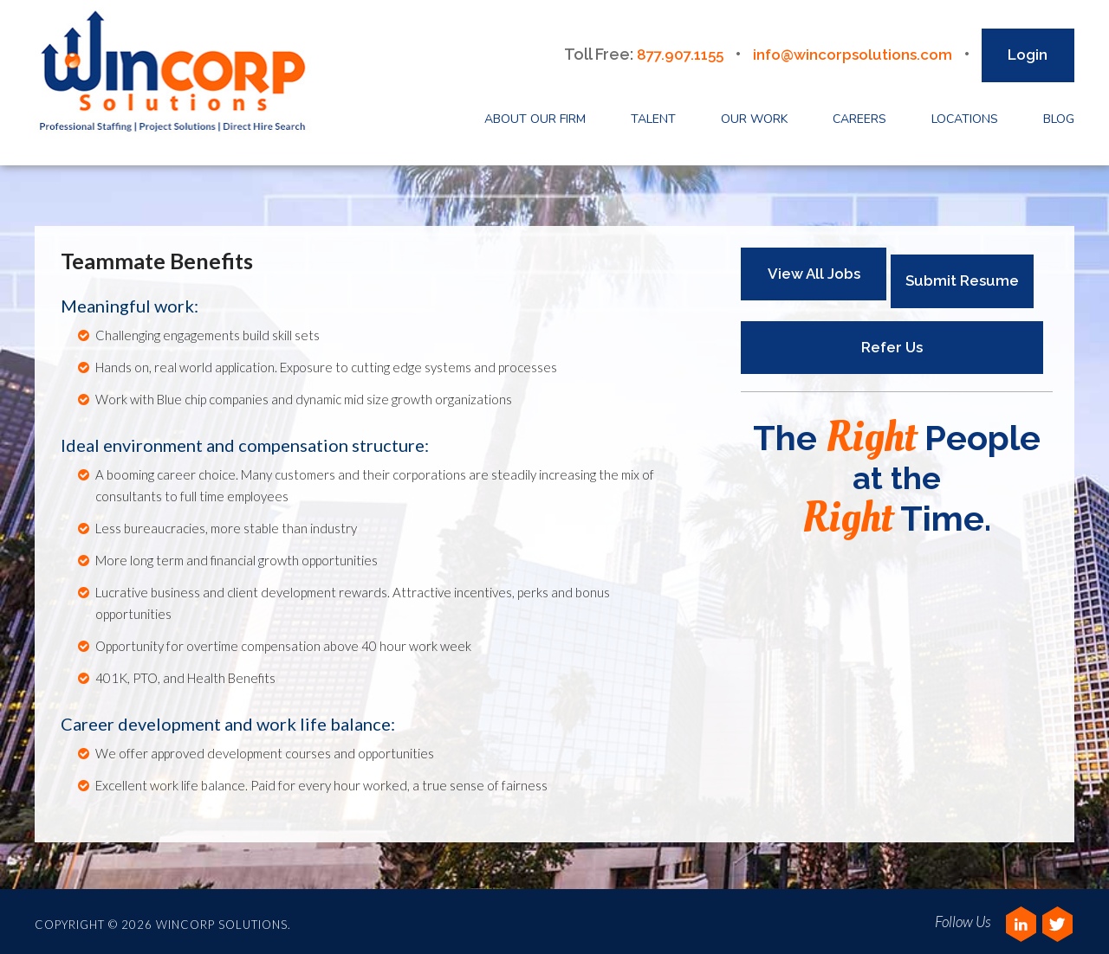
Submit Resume (966, 269)
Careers (859, 114)
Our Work (754, 114)
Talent (653, 114)
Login (1027, 50)
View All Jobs (814, 269)
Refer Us (887, 335)
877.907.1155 (667, 50)
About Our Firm (535, 114)
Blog (1058, 114)
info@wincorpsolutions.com (847, 50)
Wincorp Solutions (178, 73)
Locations (964, 114)
